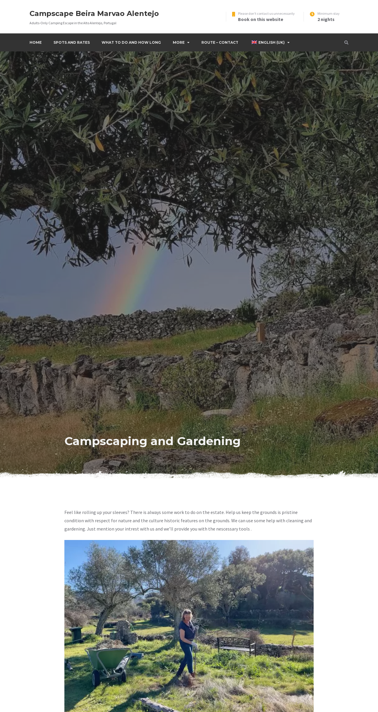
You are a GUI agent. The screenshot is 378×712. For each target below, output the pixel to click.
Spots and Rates (71, 42)
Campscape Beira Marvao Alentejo (94, 13)
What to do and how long (131, 42)
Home (36, 42)
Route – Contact (219, 42)
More (179, 42)
